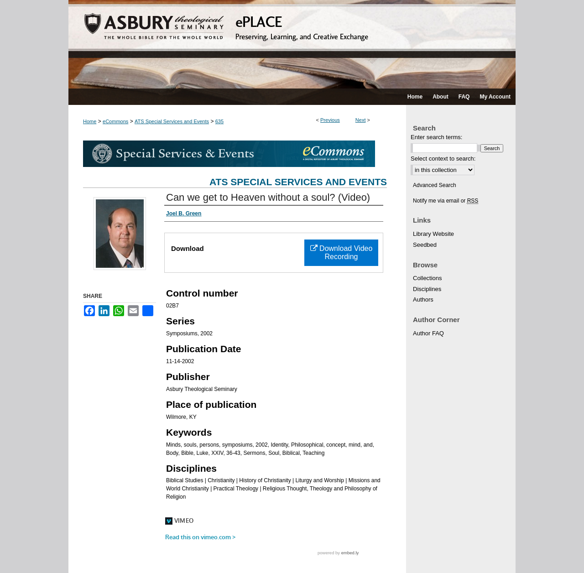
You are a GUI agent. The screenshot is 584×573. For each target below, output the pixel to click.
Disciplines (427, 289)
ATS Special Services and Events (172, 121)
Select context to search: (443, 158)
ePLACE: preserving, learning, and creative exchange (292, 44)
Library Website (433, 233)
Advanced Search (434, 185)
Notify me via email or (445, 201)
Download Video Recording (341, 252)
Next (360, 120)
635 (219, 121)
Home (89, 121)
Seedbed (425, 244)
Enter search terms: (436, 137)
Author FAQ (428, 333)
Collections (427, 278)
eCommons (115, 121)
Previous (330, 120)
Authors (423, 299)
